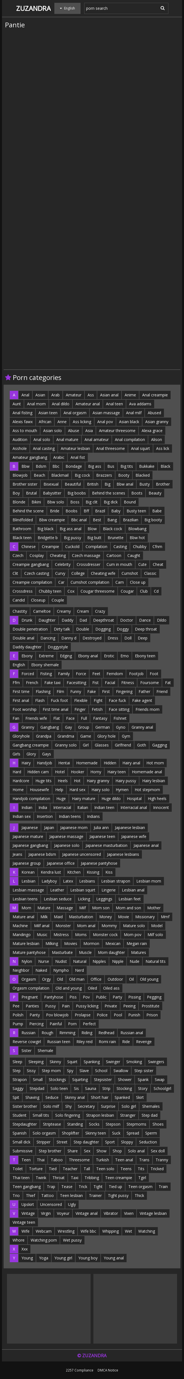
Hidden (110, 762)
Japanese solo (66, 845)
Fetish (97, 709)
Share (72, 1150)
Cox (70, 591)
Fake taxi (52, 682)
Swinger (113, 1061)
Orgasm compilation (31, 988)
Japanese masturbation (106, 845)
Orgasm (28, 979)
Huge (61, 798)
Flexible (81, 700)
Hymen (122, 789)
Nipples (99, 961)
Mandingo (22, 934)
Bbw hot (137, 537)
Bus (110, 466)
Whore (19, 1240)
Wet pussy (72, 1240)
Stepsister (103, 1079)
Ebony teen (145, 655)
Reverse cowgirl (27, 1041)
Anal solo (41, 439)
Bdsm (41, 466)
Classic (150, 573)
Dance (145, 620)
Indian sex (22, 816)
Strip (106, 1088)
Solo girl (129, 1106)
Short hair (99, 1097)
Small (38, 1079)
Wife (25, 1231)
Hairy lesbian (153, 780)
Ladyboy (49, 881)
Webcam (44, 1231)
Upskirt (27, 1204)
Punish (134, 1014)
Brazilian (130, 519)
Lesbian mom (148, 881)
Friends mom (147, 709)
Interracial (62, 807)
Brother (163, 484)
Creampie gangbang (31, 564)
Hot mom (155, 762)
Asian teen (47, 412)
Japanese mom (74, 827)
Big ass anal (70, 528)
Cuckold (72, 546)
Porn (72, 1023)
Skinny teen (95, 1133)
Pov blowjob (57, 1014)
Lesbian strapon (115, 881)
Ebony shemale (45, 664)
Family (64, 673)
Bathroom (22, 528)
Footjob (136, 673)
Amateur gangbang (30, 457)
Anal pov (105, 421)
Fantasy (100, 718)
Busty (144, 484)
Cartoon (113, 555)
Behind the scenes (108, 493)
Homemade (87, 762)
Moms (81, 934)
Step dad (150, 1115)
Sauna (90, 1088)
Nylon (26, 961)
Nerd (79, 970)
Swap (159, 1079)
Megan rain (137, 943)
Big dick (111, 502)
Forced (27, 673)
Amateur (73, 395)
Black (165, 466)
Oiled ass (111, 988)
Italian (82, 807)
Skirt (140, 1097)
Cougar (127, 591)
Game (85, 736)
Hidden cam (38, 771)
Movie (123, 916)
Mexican (112, 943)
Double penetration (30, 629)
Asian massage (106, 412)
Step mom (51, 1070)
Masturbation (81, 916)
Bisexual (51, 484)
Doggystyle (58, 646)
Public (101, 997)
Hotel (60, 771)
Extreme (46, 655)
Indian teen (104, 807)
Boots (136, 493)
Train (163, 1186)
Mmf (165, 916)
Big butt (94, 537)
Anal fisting (22, 412)
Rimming (67, 1032)
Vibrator (111, 1213)
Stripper (43, 1142)
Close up (138, 582)
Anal (25, 395)
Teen (26, 1159)
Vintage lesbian (153, 1213)
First (106, 691)
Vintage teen (24, 1222)
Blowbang (137, 528)
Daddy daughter (27, 646)
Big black (45, 528)
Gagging (159, 745)
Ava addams (140, 403)
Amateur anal (88, 403)
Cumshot (130, 573)
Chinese (28, 546)
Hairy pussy (125, 780)
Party (117, 997)
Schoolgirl (162, 1088)
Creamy (64, 611)
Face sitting (119, 709)
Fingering (124, 691)
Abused (154, 412)
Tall (87, 1168)
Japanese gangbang (30, 845)
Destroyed (92, 638)
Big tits (126, 466)
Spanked (122, 1097)
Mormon (91, 943)
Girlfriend (123, 745)
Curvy (60, 573)
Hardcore (21, 780)
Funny (75, 691)
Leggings (104, 898)
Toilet (18, 1168)
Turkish (102, 1159)
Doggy (123, 629)
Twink (41, 1177)
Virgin (46, 1213)
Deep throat (146, 629)
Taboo (57, 1159)
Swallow (120, 1070)
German (102, 727)
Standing (75, 1124)
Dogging (103, 629)
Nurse (43, 961)
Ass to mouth (25, 430)
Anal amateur (96, 439)
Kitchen (74, 872)
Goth (141, 745)
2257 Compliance (79, 1370)
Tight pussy (118, 1195)
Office (96, 979)
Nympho (61, 970)
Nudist (61, 961)
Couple (58, 600)
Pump (18, 1023)
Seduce (52, 1097)
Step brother (50, 1150)
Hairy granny (98, 780)
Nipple (118, 961)
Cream (83, 611)
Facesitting (76, 682)
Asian (40, 395)
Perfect (89, 1023)
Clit (15, 573)
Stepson (113, 1124)
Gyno (120, 727)
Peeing (129, 1006)
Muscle (85, 952)
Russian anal (131, 1032)
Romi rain (107, 1041)
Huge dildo (111, 798)
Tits (141, 1168)
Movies (70, 943)
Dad (83, 620)
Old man (76, 979)
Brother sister (25, 484)
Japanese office (61, 863)
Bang (112, 519)
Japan (49, 827)
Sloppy (127, 1142)
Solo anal (136, 1150)
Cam (119, 582)
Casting (120, 546)
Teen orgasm (140, 1186)
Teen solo (105, 1168)
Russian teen (58, 1041)
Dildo (161, 620)
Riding (86, 1032)
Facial (110, 682)
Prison (152, 1014)
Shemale (45, 1050)
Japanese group (27, 863)
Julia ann (101, 827)
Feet (96, 673)
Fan (16, 718)
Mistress (61, 934)
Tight (98, 1186)
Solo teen (59, 1088)
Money (105, 916)
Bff (86, 510)
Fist (95, 682)
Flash (40, 700)
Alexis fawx (23, 421)
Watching (146, 1231)
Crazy (100, 611)
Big (107, 484)
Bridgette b (48, 537)
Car (61, 582)
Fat (168, 682)
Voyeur (63, 1213)
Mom (26, 907)
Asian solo (52, 430)
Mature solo (134, 925)
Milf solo (155, 934)
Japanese (29, 827)
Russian (28, 1032)
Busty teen (136, 510)
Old (60, 979)
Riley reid (84, 1041)
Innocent (161, 807)
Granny (27, 727)
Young (27, 1258)
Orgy (46, 979)
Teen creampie (118, 1177)
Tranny (162, 1159)
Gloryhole (21, 736)
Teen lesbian (71, 1195)
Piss (73, 997)
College (78, 573)
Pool (118, 1014)
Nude (134, 961)
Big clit (92, 502)
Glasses (102, 745)
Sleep (17, 1061)
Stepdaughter (25, 1124)
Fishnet (120, 718)
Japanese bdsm (42, 854)
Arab (55, 395)
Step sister (143, 1070)
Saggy (18, 1088)
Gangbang (49, 727)
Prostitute (150, 1006)
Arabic (58, 457)
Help (59, 789)
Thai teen (21, 1177)
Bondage (74, 466)
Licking (84, 898)
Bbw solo (55, 502)
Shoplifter (70, 1133)
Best (97, 519)
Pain (66, 1006)
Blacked (142, 475)
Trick (83, 1186)
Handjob (44, 762)
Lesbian (28, 881)
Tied (53, 1168)
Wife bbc (88, 1231)
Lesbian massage (28, 890)
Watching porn (44, 1240)
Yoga (43, 1258)
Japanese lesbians (123, 854)
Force (81, 673)
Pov (86, 997)
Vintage (28, 1213)
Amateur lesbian (75, 448)
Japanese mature (28, 836)
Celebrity (63, 564)
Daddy (67, 620)
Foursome (149, 682)
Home (18, 789)
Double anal (23, 638)
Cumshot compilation (90, 582)
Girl (86, 745)
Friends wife (36, 718)
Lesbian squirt (82, 890)
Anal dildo (60, 403)
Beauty (155, 493)
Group (83, 727)
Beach (39, 475)
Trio (16, 1195)
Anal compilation (130, 439)
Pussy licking (87, 1006)
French (32, 682)
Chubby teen (50, 591)
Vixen (129, 1213)
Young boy (88, 1258)
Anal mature (67, 439)
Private (111, 1006)
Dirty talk (62, 629)
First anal (21, 700)
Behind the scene (28, 510)
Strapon (20, 1079)
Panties (32, 1006)
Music (42, 934)
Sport (110, 1142)
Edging (66, 655)
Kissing (93, 872)
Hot (77, 780)
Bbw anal (125, 484)
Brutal (31, 493)
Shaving (32, 1097)
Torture (36, 1168)
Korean (28, 872)
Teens (126, 1168)
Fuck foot (59, 700)
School (101, 1070)
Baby (115, 510)
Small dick (21, 1142)
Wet (128, 1231)
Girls (16, 754)
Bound (130, 502)
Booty (123, 475)
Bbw (25, 466)
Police (102, 1014)
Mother (154, 907)
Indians (93, 816)
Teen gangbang (27, 1186)
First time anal (55, 709)
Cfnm (157, 546)
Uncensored (51, 1204)
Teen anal (124, 1159)
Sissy (31, 1070)
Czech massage (86, 555)
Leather (57, 890)
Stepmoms (136, 1124)
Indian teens (70, 816)
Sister (26, 1050)
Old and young (68, 988)
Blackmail (60, 475)
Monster (63, 925)
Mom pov (132, 934)
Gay (68, 727)
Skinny (55, 1061)
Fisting (46, 673)
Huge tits (43, 780)
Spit (16, 1097)
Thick (139, 1195)
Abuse (73, 430)
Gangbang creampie (31, 745)
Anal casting (44, 448)
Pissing (134, 997)
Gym (126, 736)
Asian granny (156, 421)
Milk (44, 916)
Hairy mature (83, 798)
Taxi (74, 1177)
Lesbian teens (25, 898)
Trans (144, 1159)
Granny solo (66, 745)
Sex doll (158, 1150)
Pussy (50, 1006)
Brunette (116, 537)
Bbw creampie (52, 519)
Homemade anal (147, 771)
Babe (157, 510)
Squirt (72, 1061)
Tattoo (47, 1195)
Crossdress (23, 591)
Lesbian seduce (58, 898)
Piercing (36, 1023)
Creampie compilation (32, 582)
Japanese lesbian (130, 827)
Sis (76, 1088)
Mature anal (23, 916)
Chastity (20, 611)
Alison (156, 439)
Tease (66, 1186)
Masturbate (62, 952)
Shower (125, 1079)
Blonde (19, 502)
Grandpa (43, 736)
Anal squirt (140, 448)
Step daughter (86, 1142)
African (45, 421)
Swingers (156, 1061)
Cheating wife (103, 573)
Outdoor (115, 979)
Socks (94, 1124)
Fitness (127, 682)
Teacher (70, 1168)
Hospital (134, 798)
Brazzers (104, 475)
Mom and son (128, 907)
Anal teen (114, 403)
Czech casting (36, 573)
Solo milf (51, 1106)
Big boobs (76, 493)
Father (144, 691)
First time (21, 691)
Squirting (80, 1079)
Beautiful (73, 484)
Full (84, 718)
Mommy (109, 925)
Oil (131, 979)
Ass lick (162, 448)
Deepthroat (103, 620)
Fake (91, 691)
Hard (17, 771)
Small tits (41, 1115)
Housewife (39, 789)
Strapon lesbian (100, 1115)
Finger (80, 709)
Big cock (82, 475)
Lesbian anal (133, 890)
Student (19, 1115)
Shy (68, 1106)
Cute (142, 564)
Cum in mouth (119, 564)
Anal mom (36, 403)
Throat (58, 1177)
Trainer (95, 1195)
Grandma (65, 736)
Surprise (108, 1106)
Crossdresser (88, 564)
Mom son (101, 907)
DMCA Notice (108, 1370)
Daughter (46, 620)
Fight (98, 700)
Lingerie (108, 890)
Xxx (24, 1249)
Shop (117, 1150)
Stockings (57, 1079)
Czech (18, 555)
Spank (143, 1079)
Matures (138, 952)
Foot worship (25, 709)
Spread (133, 1133)
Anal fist (78, 457)
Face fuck (117, 700)
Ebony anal (88, 655)
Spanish (19, 1133)
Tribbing (91, 1177)
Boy (16, 493)
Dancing (47, 638)
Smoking (134, 1061)
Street (62, 1142)
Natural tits (156, 961)
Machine (20, 925)
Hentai (64, 762)
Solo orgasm (44, 1133)
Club (144, 591)
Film (60, 691)
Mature (43, 907)
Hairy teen (116, 771)
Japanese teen (102, 836)
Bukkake (146, 466)
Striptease (52, 1124)
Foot (154, 673)
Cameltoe (42, 611)
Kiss (109, 872)
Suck (116, 1133)
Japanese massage (66, 836)
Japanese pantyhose (99, 863)
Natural (79, 961)
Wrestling (66, 1231)
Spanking (92, 1061)
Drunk (26, 620)
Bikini (36, 502)
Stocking (124, 1088)
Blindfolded (23, 519)
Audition (20, 439)
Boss (74, 502)
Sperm (151, 1133)
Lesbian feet (129, 898)
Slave (84, 1070)
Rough (47, 1032)
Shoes (158, 1124)
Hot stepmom (147, 789)
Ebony (27, 655)
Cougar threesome (98, 591)
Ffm (16, 682)
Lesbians (87, 881)
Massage (65, 907)
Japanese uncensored (81, 854)
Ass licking (82, 421)
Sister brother (25, 1106)
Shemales (151, 1106)
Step (17, 1070)
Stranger (127, 1115)
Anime (130, 395)
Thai (41, 1159)
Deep (142, 638)
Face (70, 718)
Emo (124, 655)
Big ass (94, 466)
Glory (31, 754)
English (19, 664)
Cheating (58, 555)
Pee (16, 1006)
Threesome (79, 1159)
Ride (126, 1041)
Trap (51, 1186)
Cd (156, 591)
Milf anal (41, 925)
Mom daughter (111, 952)
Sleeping (35, 1061)
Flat (56, 718)
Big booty (153, 519)
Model (157, 925)
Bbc (55, 466)
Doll (128, 638)
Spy (70, 1070)
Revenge (144, 1041)
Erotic (109, 655)
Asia (89, 430)
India (42, 807)
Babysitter (52, 493)
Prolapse (83, 1014)
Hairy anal (131, 762)
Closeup (38, 600)
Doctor (126, 620)
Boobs (72, 510)
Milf (82, 907)
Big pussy (72, 537)
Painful (56, 1023)
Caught (133, 555)
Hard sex (77, 789)
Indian (26, 807)
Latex (68, 881)
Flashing (43, 691)
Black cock (112, 528)
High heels (157, 798)
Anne (62, 421)
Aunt (17, 403)
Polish (18, 1014)
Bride (54, 510)
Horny (95, 771)
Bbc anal (79, 519)
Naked (41, 970)
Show (101, 1150)
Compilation (96, 546)
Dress (113, 638)
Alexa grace (152, 430)
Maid (58, 916)
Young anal (114, 1258)
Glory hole (106, 736)
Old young (149, 979)
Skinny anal (75, 1097)
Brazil (100, 510)
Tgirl (142, 1177)
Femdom (114, 673)
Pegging (154, 997)
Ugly (72, 1204)
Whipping (110, 1231)
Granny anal (142, 727)
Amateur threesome (117, 430)
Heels (63, 780)
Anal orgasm (75, 412)
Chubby (139, 546)
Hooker (77, 771)
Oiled (92, 988)
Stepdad (37, 1088)
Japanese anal (146, 845)
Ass (91, 395)
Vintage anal (87, 1213)
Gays (46, 754)
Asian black (129, 421)
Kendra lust (51, 872)
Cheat (158, 564)
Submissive (23, 1150)
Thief (30, 1195)
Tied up (115, 1186)
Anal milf (134, 412)
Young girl (63, 1258)
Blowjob (20, 475)
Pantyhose (53, 997)
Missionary (145, 916)
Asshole (20, 448)
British (92, 484)
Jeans (17, 854)
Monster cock (105, 934)
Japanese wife (133, 836)
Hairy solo (100, 789)
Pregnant (29, 997)
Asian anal (109, 395)
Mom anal (86, 925)
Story (142, 1088)
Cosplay (37, 555)
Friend (162, 691)
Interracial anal (133, 807)
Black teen (22, 537)
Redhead (106, 1032)
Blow (92, 528)
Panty (35, 1014)
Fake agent (142, 700)
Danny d (68, 638)
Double (82, 629)
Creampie (50, 546)
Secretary (86, 1106)
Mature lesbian (26, 943)
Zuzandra (33, 8)
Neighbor (21, 970)
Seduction (148, 1142)
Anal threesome (110, 448)
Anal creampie (155, 395)
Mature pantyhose (29, 952)
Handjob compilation (31, 798)
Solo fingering (67, 1115)
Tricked (157, 1168)
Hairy (26, 762)
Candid (19, 600)
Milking (51, 943)
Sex (87, 1150)
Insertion (45, 816)
